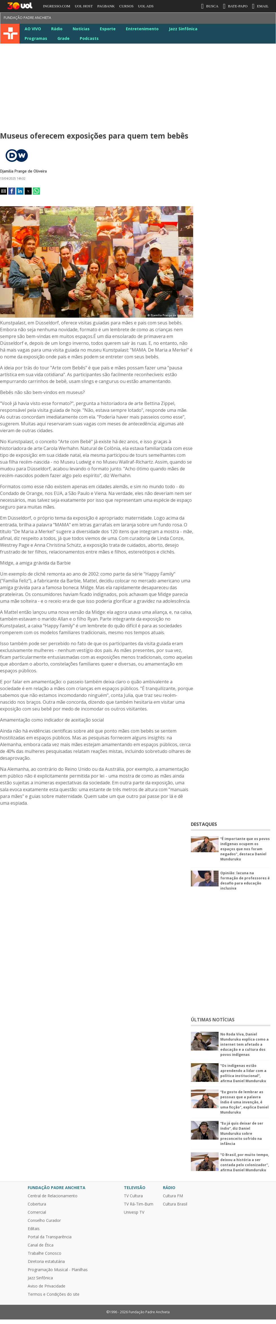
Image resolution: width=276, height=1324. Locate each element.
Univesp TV (134, 1212)
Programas (36, 38)
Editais (34, 1229)
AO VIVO (33, 28)
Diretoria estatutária (46, 1261)
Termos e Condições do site (53, 1294)
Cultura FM (173, 1196)
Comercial (37, 1212)
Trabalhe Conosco (44, 1253)
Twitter (209, 19)
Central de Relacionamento (52, 1196)
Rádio (56, 28)
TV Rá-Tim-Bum (138, 1204)
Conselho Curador (44, 1220)
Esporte (108, 28)
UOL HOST (83, 6)
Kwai (270, 19)
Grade (63, 38)
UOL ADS (146, 6)
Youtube (229, 19)
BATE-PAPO (235, 6)
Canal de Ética (40, 1245)
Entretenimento (142, 28)
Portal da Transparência (50, 1237)
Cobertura (37, 1204)
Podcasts (89, 38)
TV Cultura (10, 34)
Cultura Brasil (175, 1204)
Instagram (219, 19)
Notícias (81, 28)
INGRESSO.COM (56, 6)
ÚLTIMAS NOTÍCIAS (212, 1020)
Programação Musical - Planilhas (58, 1270)
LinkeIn (239, 19)
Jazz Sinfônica (183, 28)
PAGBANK (106, 6)
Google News (250, 19)
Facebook (199, 19)
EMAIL (260, 6)
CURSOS (126, 6)
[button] (3, 191)
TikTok (260, 19)
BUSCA (209, 6)
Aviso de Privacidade (46, 1286)
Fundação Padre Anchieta (27, 17)
